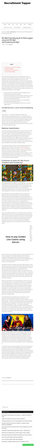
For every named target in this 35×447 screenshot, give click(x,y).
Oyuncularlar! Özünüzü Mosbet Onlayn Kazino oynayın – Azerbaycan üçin (16, 430)
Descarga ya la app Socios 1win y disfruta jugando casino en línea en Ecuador (17, 420)
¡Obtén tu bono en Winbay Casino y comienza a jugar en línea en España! (16, 432)
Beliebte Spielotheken (9, 68)
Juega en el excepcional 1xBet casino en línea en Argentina (13, 418)
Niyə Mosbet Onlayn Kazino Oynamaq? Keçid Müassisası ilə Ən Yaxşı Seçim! (17, 434)
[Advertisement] (17, 13)
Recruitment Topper (17, 3)
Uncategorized (8, 377)
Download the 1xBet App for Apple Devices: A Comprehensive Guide (15, 441)
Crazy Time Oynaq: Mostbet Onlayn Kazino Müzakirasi (12, 437)
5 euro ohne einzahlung (23, 148)
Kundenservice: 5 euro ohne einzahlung (12, 67)
